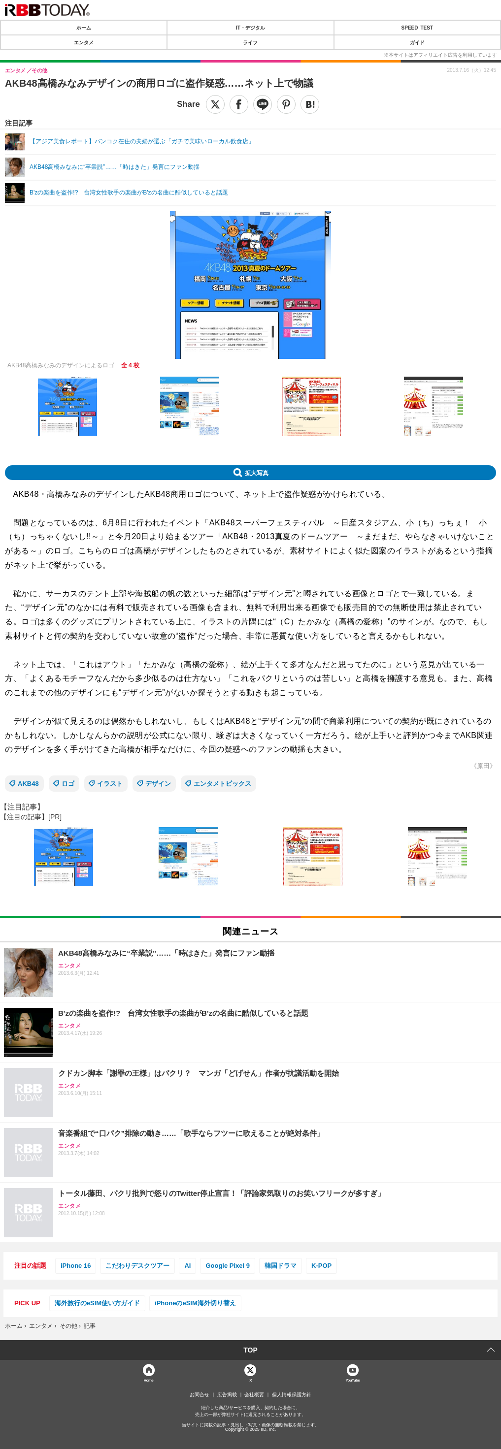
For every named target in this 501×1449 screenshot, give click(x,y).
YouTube (352, 1380)
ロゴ (68, 783)
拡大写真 (256, 473)
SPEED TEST (417, 27)
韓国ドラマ (281, 1265)
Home (148, 1380)
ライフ (250, 42)
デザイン (158, 783)
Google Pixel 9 (227, 1265)
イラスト (110, 783)
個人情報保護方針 (291, 1394)
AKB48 (28, 783)
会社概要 (254, 1394)
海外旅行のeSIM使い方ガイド (97, 1303)
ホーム (83, 27)
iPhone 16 (76, 1265)
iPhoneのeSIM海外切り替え (195, 1303)
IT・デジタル (250, 27)
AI (187, 1265)
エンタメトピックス (222, 783)
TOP (250, 1350)
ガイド (417, 42)
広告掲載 (227, 1394)
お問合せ (199, 1394)
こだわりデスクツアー (137, 1265)
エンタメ (84, 42)
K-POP (321, 1265)
